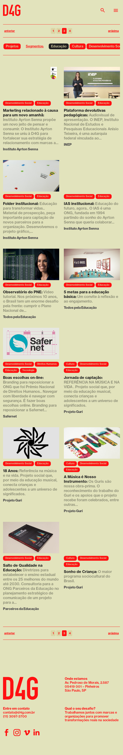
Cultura (77, 46)
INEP (68, 144)
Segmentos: (35, 46)
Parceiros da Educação (21, 608)
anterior (9, 31)
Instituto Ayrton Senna (20, 149)
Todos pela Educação (19, 317)
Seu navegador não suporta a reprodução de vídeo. (31, 82)
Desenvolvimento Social (18, 103)
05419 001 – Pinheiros (82, 686)
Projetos (12, 46)
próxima (113, 31)
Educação (58, 46)
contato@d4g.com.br (19, 712)
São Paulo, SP (75, 690)
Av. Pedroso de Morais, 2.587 (87, 681)
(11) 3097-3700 (15, 716)
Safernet (10, 416)
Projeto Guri (73, 411)
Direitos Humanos (47, 363)
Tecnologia (28, 370)
